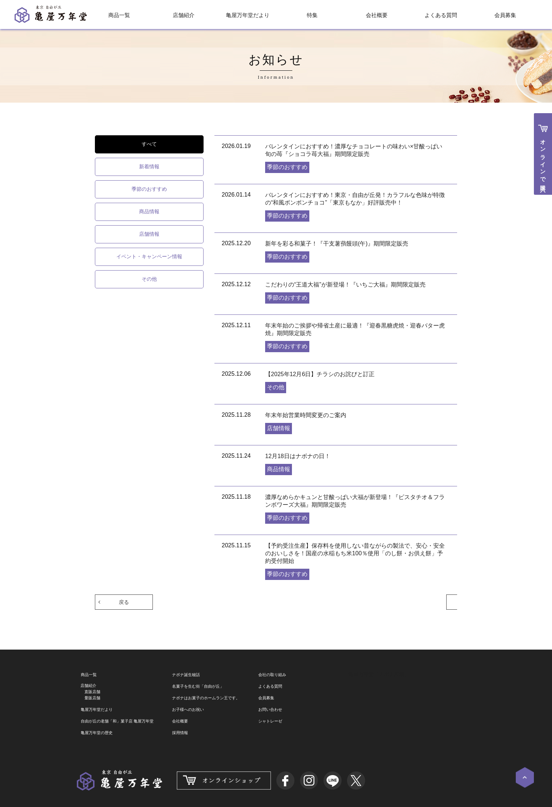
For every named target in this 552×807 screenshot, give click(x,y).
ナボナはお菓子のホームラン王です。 (206, 698)
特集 (312, 15)
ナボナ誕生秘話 (186, 674)
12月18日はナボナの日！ (297, 456)
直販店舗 (92, 691)
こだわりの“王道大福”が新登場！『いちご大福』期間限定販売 (345, 284)
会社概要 (377, 15)
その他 (149, 279)
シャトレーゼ (270, 721)
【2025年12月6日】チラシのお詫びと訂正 (320, 374)
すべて (149, 144)
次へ (428, 601)
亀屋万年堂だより (247, 15)
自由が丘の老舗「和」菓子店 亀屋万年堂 (117, 721)
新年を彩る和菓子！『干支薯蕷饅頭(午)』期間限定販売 (336, 243)
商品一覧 (119, 15)
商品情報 (149, 211)
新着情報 (149, 166)
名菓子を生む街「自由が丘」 (198, 686)
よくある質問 (441, 15)
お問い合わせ (270, 709)
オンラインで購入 (543, 160)
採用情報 (180, 732)
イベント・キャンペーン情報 (149, 256)
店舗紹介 (184, 15)
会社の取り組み (272, 674)
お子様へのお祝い (188, 709)
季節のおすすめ (149, 189)
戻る (124, 601)
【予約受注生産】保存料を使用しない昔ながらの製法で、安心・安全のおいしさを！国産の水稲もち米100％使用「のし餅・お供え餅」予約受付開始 (355, 553)
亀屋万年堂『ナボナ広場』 (378, 674)
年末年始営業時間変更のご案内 (305, 415)
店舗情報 (149, 234)
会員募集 (505, 15)
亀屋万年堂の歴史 (97, 732)
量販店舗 (92, 698)
